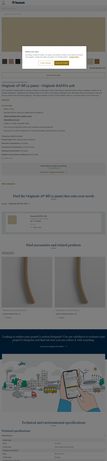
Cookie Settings (45, 63)
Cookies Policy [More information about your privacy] (74, 57)
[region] (54, 57)
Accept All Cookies (61, 63)
